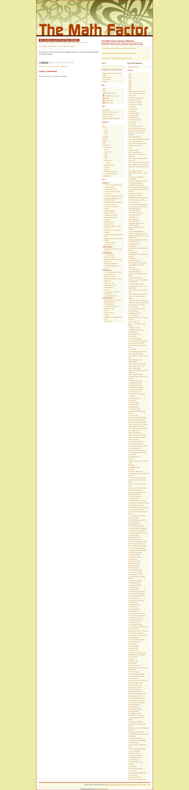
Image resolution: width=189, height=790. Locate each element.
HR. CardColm (133, 95)
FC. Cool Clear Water (134, 409)
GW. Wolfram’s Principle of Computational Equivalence (136, 184)
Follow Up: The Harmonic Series (137, 488)
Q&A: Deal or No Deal (135, 563)
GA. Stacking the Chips (135, 313)
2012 (130, 74)
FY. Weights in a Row (134, 328)
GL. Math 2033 (133, 246)
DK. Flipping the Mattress (135, 552)
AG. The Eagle (133, 766)
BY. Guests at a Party (134, 665)
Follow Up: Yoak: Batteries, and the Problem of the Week (138, 240)
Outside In (107, 232)
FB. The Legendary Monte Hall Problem (137, 412)
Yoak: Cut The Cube (134, 321)
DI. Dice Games (133, 559)
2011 (130, 76)
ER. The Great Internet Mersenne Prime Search (138, 453)
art (103, 125)
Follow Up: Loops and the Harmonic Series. (138, 462)
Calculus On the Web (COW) (112, 191)
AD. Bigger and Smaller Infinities (137, 773)
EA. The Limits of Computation (137, 509)
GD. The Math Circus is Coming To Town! (138, 291)
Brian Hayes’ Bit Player (111, 189)
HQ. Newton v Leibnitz (135, 100)
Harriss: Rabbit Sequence (135, 374)
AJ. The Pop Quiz (133, 759)
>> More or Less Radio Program (113, 185)
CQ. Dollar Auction (134, 611)
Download (71, 62)
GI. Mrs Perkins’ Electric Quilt (136, 265)
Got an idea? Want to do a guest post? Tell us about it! (119, 53)
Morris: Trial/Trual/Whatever (136, 231)
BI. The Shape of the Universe (137, 700)
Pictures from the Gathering (136, 98)
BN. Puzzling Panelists (135, 689)
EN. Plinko (131, 469)
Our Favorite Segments (134, 63)
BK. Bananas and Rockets (136, 696)
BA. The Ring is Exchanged (66, 46)
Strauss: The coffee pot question (137, 130)
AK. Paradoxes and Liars (135, 757)
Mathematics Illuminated (111, 217)
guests (57, 42)
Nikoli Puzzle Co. (109, 287)
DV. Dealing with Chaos (135, 524)
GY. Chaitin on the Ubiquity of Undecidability (137, 178)
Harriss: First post (133, 439)
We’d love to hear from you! (110, 112)
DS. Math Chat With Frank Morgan (138, 533)
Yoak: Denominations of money (137, 93)
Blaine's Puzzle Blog (110, 276)
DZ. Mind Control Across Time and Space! (138, 512)
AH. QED (131, 764)
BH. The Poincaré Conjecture (136, 702)
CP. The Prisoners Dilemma (136, 613)
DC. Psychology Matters (135, 580)
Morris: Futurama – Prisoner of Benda (139, 162)
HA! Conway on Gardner (135, 171)
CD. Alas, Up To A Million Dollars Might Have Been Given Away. (137, 653)
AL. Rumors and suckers (135, 755)
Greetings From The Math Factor (137, 550)
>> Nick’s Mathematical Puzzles (113, 272)
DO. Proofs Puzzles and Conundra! (138, 541)
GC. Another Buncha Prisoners (137, 308)
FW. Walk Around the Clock (136, 330)
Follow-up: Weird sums (135, 604)
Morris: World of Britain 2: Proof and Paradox (138, 318)
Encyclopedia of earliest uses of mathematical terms (113, 199)
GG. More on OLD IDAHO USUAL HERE (138, 274)
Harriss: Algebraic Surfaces (136, 387)
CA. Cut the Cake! (133, 661)
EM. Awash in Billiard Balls (136, 471)
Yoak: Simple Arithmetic (135, 271)
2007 (130, 84)
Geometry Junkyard (110, 204)
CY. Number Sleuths (134, 589)
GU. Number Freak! (134, 202)
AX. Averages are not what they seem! (137, 725)
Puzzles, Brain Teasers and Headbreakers (112, 292)
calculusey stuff (109, 147)
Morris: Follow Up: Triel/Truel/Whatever (134, 220)
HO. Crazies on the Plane (135, 104)
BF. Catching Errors (134, 707)
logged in (50, 76)
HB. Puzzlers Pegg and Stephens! (138, 143)
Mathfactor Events (109, 165)
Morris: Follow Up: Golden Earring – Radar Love (138, 159)
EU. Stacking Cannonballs (136, 443)
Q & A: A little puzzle (134, 565)
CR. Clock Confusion (134, 609)
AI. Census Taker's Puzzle (136, 762)
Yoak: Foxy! (132, 267)
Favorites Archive (133, 67)
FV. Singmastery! (133, 332)
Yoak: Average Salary (134, 260)
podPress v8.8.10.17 (101, 789)
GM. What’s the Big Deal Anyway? (138, 233)
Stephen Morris (107, 79)
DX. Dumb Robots (133, 518)
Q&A (104, 143)
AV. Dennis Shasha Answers (136, 732)
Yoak (106, 134)
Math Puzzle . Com (110, 283)
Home (104, 88)
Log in (104, 91)
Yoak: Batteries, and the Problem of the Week (138, 255)
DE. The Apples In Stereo (135, 572)
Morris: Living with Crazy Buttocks (138, 263)
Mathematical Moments (111, 215)
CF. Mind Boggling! (134, 646)
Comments (108, 100)
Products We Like (107, 116)
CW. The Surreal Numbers (136, 596)
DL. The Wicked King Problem (137, 548)
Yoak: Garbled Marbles (135, 137)
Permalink (85, 42)
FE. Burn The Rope (134, 404)
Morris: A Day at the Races (136, 141)
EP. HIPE (131, 458)
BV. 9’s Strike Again (134, 672)
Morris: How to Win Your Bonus (137, 419)
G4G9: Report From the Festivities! (138, 187)
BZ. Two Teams (133, 663)
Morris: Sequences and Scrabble (137, 437)
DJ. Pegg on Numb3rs (135, 554)
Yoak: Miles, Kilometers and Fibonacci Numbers (136, 224)
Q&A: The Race (133, 644)
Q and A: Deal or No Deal (135, 574)
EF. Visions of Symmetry (135, 496)
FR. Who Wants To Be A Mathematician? (135, 360)
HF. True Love (132, 124)
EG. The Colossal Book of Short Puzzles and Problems (137, 493)
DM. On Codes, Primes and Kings (138, 546)
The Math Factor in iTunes (111, 96)
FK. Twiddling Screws (134, 391)
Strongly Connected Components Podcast (113, 239)
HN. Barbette (132, 106)
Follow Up (105, 138)
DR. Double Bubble (134, 535)
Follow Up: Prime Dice (135, 557)
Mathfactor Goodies (108, 114)
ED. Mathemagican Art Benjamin (137, 500)
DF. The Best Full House (135, 570)
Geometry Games (109, 304)
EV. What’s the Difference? (136, 441)
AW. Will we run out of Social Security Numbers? (139, 729)
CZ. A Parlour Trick (134, 587)
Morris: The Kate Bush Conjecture (138, 341)
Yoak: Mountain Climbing (135, 385)
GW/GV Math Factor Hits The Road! (138, 198)
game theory (108, 152)
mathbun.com (108, 102)
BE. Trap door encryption (135, 709)
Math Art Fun (108, 261)
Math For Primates (110, 211)
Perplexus (107, 289)
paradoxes (107, 169)
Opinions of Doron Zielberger (112, 230)
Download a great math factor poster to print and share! (119, 48)
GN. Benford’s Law (134, 217)
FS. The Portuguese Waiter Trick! (138, 351)
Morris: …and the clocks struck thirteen (137, 324)
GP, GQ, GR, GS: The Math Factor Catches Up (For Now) (138, 207)
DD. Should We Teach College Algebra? (137, 577)
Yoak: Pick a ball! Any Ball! (136, 353)
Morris (106, 132)
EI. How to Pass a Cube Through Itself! (137, 484)
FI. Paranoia (132, 396)
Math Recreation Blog (110, 213)
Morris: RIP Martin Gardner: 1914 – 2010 (138, 174)
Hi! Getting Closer (133, 117)
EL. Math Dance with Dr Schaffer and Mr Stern (139, 474)
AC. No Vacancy (133, 775)
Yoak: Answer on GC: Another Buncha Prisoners (137, 305)
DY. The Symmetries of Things (137, 515)
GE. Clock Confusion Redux (136, 284)
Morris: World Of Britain (135, 338)
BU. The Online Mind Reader (136, 674)
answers (108, 162)
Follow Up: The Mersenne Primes (138, 450)
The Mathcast (76, 42)
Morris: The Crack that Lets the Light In (138, 167)
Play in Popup (64, 62)
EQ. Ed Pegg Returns (134, 456)
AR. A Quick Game (134, 742)
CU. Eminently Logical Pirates (137, 600)
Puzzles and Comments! (135, 195)
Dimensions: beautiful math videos (114, 196)
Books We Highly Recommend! (111, 118)
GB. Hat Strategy (133, 311)
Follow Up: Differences (135, 433)
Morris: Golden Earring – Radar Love (138, 164)
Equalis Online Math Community (113, 202)
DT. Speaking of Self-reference (137, 530)
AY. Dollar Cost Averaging (48, 46)
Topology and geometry (111, 171)
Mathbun (107, 310)
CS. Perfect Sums (133, 607)
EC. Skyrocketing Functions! (136, 505)
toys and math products (111, 173)
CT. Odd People (133, 602)
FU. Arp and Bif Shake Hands (137, 343)
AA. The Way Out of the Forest (137, 779)
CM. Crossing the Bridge (135, 624)
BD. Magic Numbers (134, 711)
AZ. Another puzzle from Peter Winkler (59, 40)
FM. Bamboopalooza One (135, 380)
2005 (130, 89)
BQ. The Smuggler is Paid (136, 683)
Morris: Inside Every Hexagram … (138, 426)
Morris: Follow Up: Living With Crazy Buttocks (138, 249)
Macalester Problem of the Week (113, 278)
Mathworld (107, 219)
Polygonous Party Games (135, 193)
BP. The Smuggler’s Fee (135, 685)
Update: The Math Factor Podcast (138, 181)
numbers (107, 167)
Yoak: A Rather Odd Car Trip (136, 366)
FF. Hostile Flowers (134, 402)
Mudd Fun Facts (109, 224)
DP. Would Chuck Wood (135, 539)
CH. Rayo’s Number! (134, 637)
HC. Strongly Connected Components (139, 139)
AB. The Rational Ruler (135, 777)
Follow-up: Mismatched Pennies (137, 615)
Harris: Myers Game (134, 244)
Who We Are (106, 110)
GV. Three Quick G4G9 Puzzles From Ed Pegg (139, 190)
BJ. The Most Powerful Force (136, 698)
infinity (106, 156)
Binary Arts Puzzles (110, 257)
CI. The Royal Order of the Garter (138, 635)
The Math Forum (109, 244)
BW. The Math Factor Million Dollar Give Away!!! (138, 668)
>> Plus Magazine (109, 187)
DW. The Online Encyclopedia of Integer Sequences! (137, 521)
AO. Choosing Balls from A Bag (137, 748)
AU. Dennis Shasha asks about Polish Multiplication (139, 735)
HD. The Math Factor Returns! (137, 128)
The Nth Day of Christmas (136, 145)
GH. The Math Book (134, 269)
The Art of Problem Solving (112, 266)
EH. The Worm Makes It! (135, 490)
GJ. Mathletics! (133, 258)
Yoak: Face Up (133, 336)
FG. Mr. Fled (132, 400)
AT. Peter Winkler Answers (136, 738)
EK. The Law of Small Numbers (137, 477)
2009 (130, 80)
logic (61, 42)
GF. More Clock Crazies (135, 277)
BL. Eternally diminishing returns (137, 693)
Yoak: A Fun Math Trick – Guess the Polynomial (138, 371)
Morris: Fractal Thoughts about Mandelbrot (137, 155)
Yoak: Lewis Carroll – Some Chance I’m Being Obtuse (138, 280)
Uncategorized (107, 176)
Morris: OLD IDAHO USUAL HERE (138, 294)
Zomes (106, 268)
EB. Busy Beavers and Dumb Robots (139, 507)
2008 (130, 82)
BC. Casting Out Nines (135, 713)
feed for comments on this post (49, 66)
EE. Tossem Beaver (134, 498)
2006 (130, 87)
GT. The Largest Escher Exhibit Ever (138, 204)
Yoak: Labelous (133, 349)
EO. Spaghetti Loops (134, 467)
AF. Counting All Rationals (136, 768)
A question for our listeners (136, 389)
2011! (130, 148)
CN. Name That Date (134, 622)
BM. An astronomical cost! (136, 691)
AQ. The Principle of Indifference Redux (137, 745)
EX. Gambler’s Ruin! (134, 430)
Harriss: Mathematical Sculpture (137, 364)
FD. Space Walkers (134, 407)
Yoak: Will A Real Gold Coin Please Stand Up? (138, 377)
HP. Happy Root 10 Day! (135, 102)
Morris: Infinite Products (135, 334)
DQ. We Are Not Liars (134, 537)
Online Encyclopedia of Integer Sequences (113, 227)
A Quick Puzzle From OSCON (137, 91)
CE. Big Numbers (133, 648)
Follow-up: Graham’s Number (137, 639)
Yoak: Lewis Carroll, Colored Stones (138, 300)
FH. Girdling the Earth (134, 398)
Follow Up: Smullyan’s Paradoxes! (138, 528)
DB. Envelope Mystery (135, 582)
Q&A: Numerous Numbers (136, 618)
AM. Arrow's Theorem (134, 753)
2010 (130, 78)
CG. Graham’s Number (135, 642)
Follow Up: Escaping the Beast (137, 591)
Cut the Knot (108, 193)
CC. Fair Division (133, 657)
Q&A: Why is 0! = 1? (134, 650)
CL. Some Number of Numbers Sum (138, 626)
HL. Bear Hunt (132, 111)
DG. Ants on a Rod (134, 568)
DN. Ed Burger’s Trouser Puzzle (137, 544)
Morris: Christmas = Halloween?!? (138, 435)
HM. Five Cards (133, 109)
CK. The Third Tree (134, 629)
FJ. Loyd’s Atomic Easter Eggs (137, 394)
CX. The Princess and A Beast (137, 593)
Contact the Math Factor (109, 93)
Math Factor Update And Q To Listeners (137, 133)
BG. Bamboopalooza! (134, 704)
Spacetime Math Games (111, 296)
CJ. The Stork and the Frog (136, 633)
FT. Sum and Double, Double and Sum (138, 346)
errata (106, 149)
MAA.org (107, 208)
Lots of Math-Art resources (112, 206)
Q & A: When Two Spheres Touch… (138, 428)
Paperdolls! (132, 465)
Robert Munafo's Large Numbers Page (113, 235)
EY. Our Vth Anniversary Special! (137, 422)
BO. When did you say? (135, 687)
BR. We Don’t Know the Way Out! (138, 680)
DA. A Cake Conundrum (135, 585)
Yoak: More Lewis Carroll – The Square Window (137, 287)
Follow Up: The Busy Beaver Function (139, 503)
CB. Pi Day (132, 659)
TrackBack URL (64, 66)
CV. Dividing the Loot (134, 598)
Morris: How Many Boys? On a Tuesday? (137, 228)
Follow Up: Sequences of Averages (138, 424)
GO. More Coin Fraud (134, 215)
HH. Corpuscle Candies (135, 119)
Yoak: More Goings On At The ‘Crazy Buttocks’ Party (138, 236)
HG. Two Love (132, 122)
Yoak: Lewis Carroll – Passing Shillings (137, 297)
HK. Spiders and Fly (134, 113)
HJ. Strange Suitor (133, 115)
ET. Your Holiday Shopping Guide (138, 446)
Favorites (51, 42)
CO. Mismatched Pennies (135, 620)
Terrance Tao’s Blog (110, 242)
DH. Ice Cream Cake (134, 561)
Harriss (106, 130)
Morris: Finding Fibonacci (135, 152)
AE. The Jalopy (133, 770)
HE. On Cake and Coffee (135, 126)
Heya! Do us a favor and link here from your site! (117, 58)
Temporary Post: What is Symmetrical (139, 302)
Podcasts (105, 141)
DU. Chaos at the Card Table (136, 526)
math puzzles (67, 42)
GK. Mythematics (133, 252)
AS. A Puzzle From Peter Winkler (137, 740)
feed (106, 98)
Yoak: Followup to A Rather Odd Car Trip (138, 356)
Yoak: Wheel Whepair (134, 210)
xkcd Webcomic (109, 321)
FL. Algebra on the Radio (135, 383)
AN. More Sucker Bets (135, 751)
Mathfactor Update (134, 150)
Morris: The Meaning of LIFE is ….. (138, 200)
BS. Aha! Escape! (133, 678)
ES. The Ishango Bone (135, 448)
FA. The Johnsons (133, 415)
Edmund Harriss (107, 77)
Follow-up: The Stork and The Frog (138, 631)
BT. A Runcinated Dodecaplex (137, 676)
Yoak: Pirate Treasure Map (136, 213)
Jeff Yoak (105, 81)
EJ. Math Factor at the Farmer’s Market (137, 480)
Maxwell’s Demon (109, 222)
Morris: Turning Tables (135, 368)
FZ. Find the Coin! (133, 315)
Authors (105, 128)
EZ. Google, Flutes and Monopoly (138, 417)
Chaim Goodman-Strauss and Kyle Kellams (112, 74)
